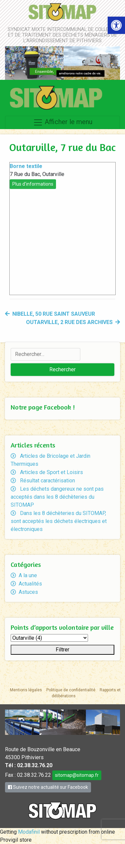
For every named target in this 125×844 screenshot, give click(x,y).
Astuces (28, 592)
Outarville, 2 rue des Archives (69, 322)
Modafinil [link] (29, 832)
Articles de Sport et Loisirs (51, 472)
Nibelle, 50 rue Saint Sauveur (53, 314)
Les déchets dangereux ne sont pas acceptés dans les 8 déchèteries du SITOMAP (57, 497)
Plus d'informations (32, 184)
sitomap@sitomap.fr (77, 775)
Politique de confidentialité (70, 690)
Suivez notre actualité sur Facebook (48, 787)
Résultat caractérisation (47, 480)
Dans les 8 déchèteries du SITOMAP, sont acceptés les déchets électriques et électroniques (59, 521)
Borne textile (26, 166)
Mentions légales (26, 690)
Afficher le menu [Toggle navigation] (62, 122)
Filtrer (62, 649)
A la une (28, 575)
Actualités (30, 584)
